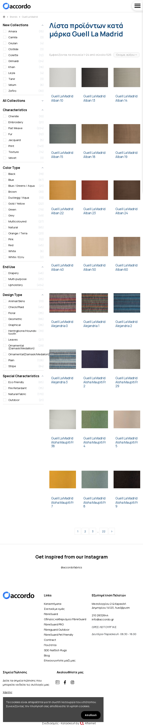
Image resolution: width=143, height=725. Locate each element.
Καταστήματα (52, 604)
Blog (47, 655)
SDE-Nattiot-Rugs (55, 650)
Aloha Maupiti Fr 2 (94, 384)
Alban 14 (121, 100)
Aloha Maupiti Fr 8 (94, 504)
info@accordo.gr (103, 619)
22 (103, 531)
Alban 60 (121, 269)
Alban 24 (121, 213)
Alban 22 (57, 213)
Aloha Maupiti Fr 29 (126, 384)
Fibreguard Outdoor (56, 630)
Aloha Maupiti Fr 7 (62, 504)
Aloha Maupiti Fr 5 (126, 444)
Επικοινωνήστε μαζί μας (60, 660)
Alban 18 (89, 157)
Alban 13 (89, 100)
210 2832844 (100, 615)
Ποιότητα (50, 645)
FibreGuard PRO (54, 624)
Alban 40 (57, 269)
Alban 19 (121, 157)
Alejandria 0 (59, 326)
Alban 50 (89, 269)
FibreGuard (51, 614)
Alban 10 (57, 100)
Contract (50, 640)
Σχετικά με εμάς (54, 609)
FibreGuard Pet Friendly (58, 635)
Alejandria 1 (91, 326)
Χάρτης (7, 692)
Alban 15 (57, 157)
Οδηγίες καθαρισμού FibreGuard (65, 619)
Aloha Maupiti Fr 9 (126, 504)
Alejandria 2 (123, 326)
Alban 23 (89, 213)
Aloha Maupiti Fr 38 (62, 444)
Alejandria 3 (59, 382)
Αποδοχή (91, 715)
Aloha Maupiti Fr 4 (94, 444)
